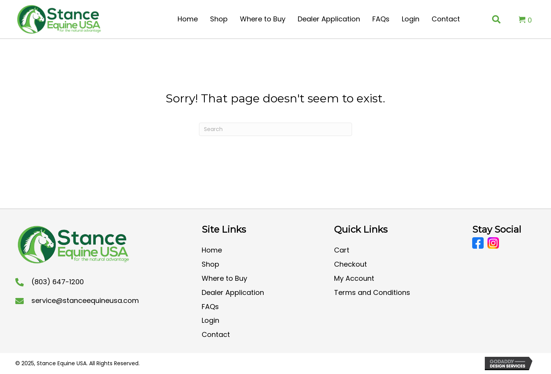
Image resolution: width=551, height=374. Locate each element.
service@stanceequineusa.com (85, 300)
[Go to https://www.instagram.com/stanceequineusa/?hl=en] (493, 243)
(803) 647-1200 (57, 282)
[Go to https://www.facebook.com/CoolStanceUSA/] (478, 243)
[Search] (275, 129)
